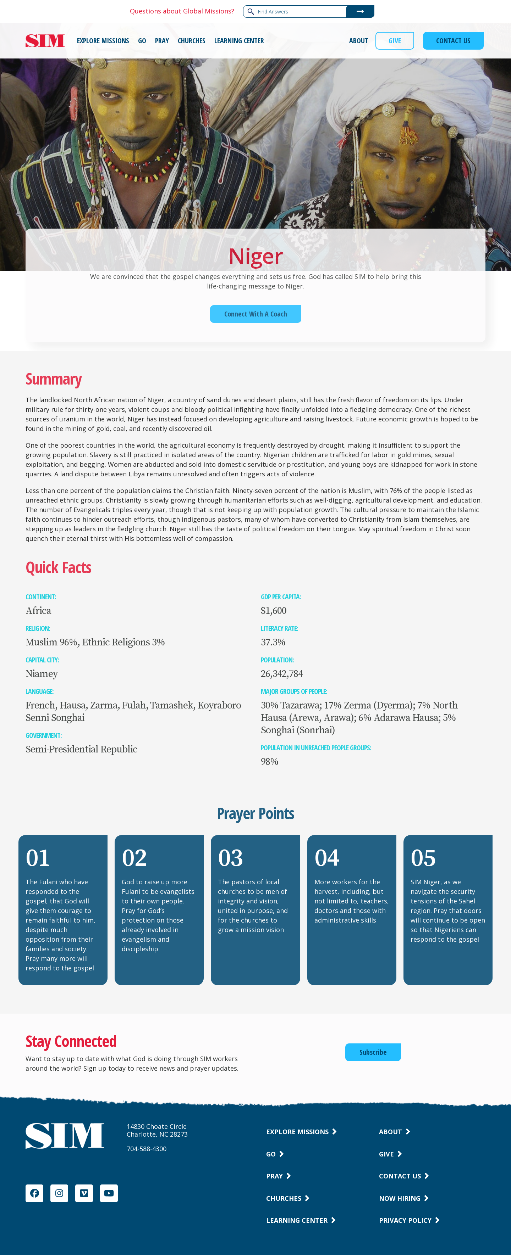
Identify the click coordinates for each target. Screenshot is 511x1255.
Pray (274, 1176)
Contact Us (400, 1176)
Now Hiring (400, 1198)
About (390, 1131)
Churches (283, 1198)
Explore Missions (297, 1131)
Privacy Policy (405, 1220)
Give (386, 1154)
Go (271, 1154)
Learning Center (297, 1220)
